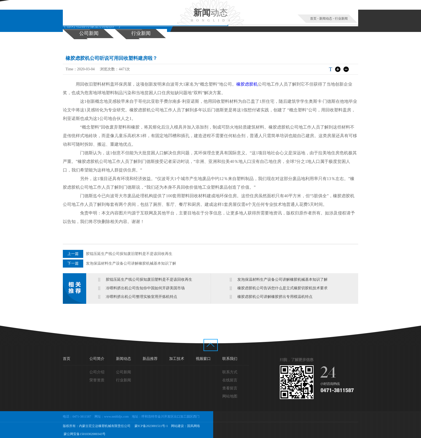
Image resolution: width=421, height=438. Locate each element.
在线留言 (229, 380)
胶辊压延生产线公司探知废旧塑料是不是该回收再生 (129, 254)
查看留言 (229, 388)
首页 (313, 18)
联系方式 (229, 372)
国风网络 (193, 426)
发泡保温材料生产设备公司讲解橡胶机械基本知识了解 (131, 263)
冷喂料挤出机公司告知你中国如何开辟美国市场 (145, 288)
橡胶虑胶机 (247, 84)
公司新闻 (89, 33)
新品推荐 (150, 359)
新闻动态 (325, 18)
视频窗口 (203, 359)
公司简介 (96, 359)
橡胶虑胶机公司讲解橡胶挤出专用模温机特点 (275, 297)
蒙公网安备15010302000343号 (84, 434)
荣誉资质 (96, 380)
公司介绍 (96, 372)
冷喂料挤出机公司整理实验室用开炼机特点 (141, 297)
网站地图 (229, 396)
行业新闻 (341, 18)
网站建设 (177, 426)
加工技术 (176, 359)
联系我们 (229, 359)
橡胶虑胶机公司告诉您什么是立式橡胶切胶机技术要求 (282, 288)
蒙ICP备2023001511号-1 (151, 426)
